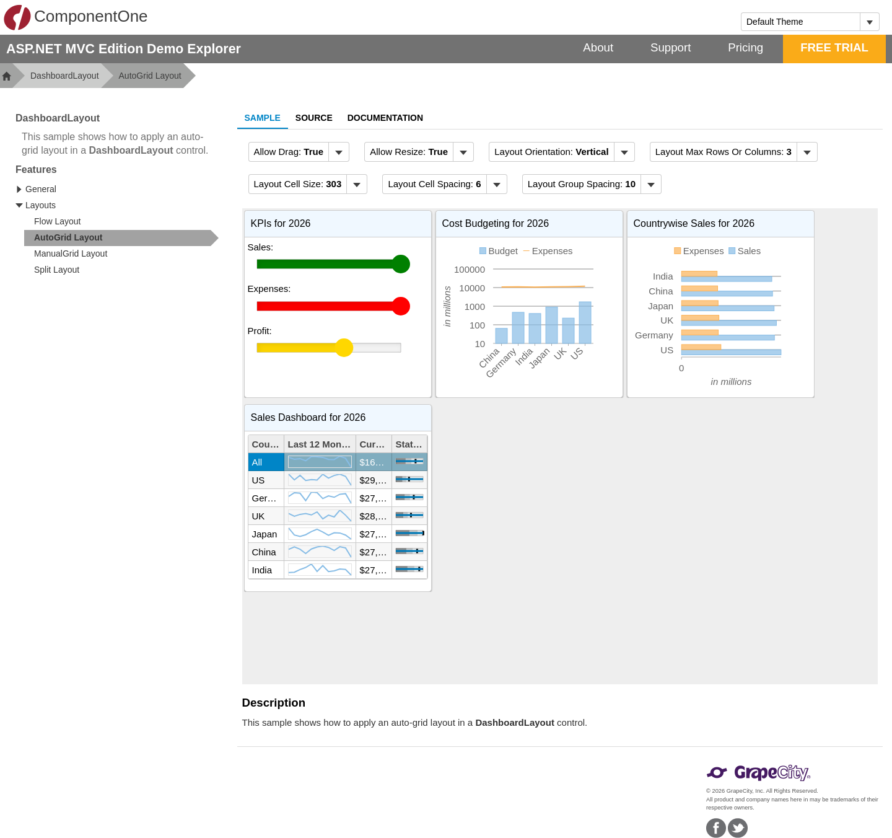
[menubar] (299, 152)
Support (670, 47)
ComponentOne (75, 17)
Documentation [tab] (385, 118)
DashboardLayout (64, 76)
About (598, 47)
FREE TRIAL (834, 47)
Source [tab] (314, 118)
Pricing (745, 47)
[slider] (329, 264)
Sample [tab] (263, 118)
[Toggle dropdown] (869, 21)
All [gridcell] (257, 462)
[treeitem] (121, 238)
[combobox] (800, 21)
